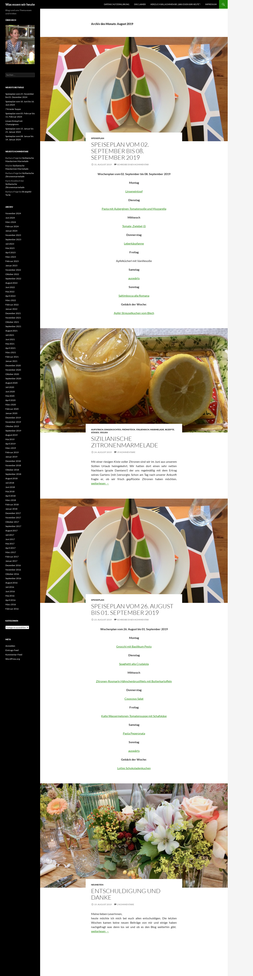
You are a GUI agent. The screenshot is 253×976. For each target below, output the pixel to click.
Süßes (95, 432)
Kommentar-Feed (13, 654)
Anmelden (10, 646)
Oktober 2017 (12, 521)
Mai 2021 (9, 343)
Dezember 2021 (13, 313)
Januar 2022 (11, 309)
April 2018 (10, 495)
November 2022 (13, 269)
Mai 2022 (9, 291)
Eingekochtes (112, 429)
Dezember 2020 (13, 365)
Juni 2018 (10, 487)
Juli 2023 (9, 243)
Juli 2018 (9, 482)
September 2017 (13, 526)
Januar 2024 (11, 230)
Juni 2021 (10, 339)
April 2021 (10, 348)
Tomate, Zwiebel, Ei (134, 226)
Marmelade (157, 429)
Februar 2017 (12, 556)
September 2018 (13, 474)
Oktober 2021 (12, 322)
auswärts (134, 278)
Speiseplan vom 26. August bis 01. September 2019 (132, 609)
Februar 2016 (12, 608)
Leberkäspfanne (134, 243)
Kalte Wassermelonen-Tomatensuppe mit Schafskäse (134, 716)
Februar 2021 (12, 356)
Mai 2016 (9, 595)
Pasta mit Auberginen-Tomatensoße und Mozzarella (134, 208)
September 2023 (13, 239)
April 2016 (10, 600)
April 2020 (10, 400)
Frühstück (128, 429)
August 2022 (11, 283)
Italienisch (142, 429)
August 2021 (11, 330)
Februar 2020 (12, 409)
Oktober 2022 (12, 274)
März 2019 (10, 448)
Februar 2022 (12, 304)
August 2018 (11, 478)
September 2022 (13, 278)
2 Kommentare (125, 904)
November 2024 (13, 213)
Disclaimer (140, 4)
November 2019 (13, 422)
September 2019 (13, 430)
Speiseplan (97, 138)
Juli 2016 (9, 587)
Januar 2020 (11, 413)
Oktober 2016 (12, 574)
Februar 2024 (12, 226)
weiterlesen (100, 483)
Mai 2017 (9, 543)
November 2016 (13, 569)
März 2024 (10, 222)
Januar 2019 (11, 456)
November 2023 (13, 235)
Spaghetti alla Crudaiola (134, 664)
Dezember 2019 (13, 417)
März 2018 (10, 500)
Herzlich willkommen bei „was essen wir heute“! (175, 4)
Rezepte (169, 429)
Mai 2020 (9, 395)
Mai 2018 (9, 491)
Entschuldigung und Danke (125, 894)
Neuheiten (97, 884)
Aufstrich (97, 429)
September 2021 (13, 326)
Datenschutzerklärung (116, 4)
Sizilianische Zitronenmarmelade (124, 442)
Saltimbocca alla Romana (134, 295)
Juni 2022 (10, 287)
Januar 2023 (11, 265)
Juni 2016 (10, 591)
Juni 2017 (10, 539)
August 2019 (11, 435)
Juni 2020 (10, 391)
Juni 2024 (10, 217)
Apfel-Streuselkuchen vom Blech (134, 313)
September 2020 (13, 378)
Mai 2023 (9, 248)
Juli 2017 (9, 535)
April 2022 (10, 296)
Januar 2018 (11, 508)
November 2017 (13, 517)
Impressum (211, 4)
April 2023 (10, 252)
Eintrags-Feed (12, 650)
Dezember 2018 (13, 461)
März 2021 (10, 352)
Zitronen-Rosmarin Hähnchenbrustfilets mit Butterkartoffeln (134, 681)
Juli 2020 (9, 387)
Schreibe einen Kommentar (133, 164)
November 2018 (13, 465)
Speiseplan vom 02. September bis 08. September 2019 (120, 151)
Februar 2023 (12, 261)
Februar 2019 (12, 452)
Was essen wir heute (20, 4)
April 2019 (10, 443)
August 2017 (11, 530)
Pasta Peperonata (134, 733)
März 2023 (10, 256)
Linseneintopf (134, 191)
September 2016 (13, 578)
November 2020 (13, 369)
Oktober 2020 (12, 374)
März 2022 (10, 300)
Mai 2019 (9, 439)
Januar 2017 (11, 561)
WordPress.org (12, 659)
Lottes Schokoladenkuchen (134, 768)
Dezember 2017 (13, 513)
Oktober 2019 (12, 426)
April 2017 (10, 548)
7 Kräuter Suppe (13, 109)
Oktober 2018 (12, 469)
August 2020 (11, 382)
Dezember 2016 (13, 565)
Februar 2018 (12, 504)
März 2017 (10, 552)
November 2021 (13, 317)
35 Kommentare (126, 452)
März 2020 (10, 404)
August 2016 (11, 582)
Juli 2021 (9, 335)
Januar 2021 (11, 361)
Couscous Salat (134, 698)
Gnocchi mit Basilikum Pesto (134, 646)
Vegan (104, 432)
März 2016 (10, 604)
